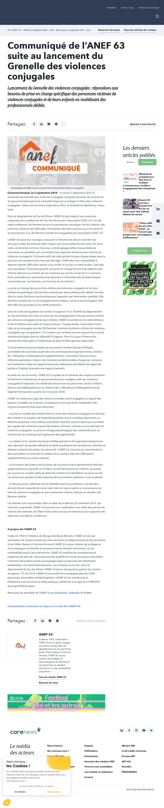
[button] (7, 802)
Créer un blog (127, 8)
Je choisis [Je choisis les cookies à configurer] (20, 792)
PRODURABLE (129, 772)
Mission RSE (128, 745)
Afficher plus (139, 251)
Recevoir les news (109, 29)
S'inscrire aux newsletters (98, 766)
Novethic (126, 766)
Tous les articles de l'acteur (140, 29)
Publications (89, 16)
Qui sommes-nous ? (58, 751)
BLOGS (62, 16)
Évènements (108, 16)
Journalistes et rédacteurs (98, 772)
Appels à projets (129, 16)
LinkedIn (74, 592)
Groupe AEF (128, 756)
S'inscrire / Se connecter (148, 8)
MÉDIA (51, 16)
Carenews (147, 162)
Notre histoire (54, 745)
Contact (88, 777)
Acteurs (130, 162)
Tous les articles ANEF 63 (52, 677)
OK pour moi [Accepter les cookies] (53, 792)
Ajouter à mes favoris (143, 124)
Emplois (147, 16)
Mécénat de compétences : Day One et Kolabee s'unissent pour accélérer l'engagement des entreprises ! (139, 183)
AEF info (126, 761)
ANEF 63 (16, 30)
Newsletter (111, 8)
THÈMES (73, 16)
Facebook (61, 592)
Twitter (87, 592)
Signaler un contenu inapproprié (91, 621)
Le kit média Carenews (134, 751)
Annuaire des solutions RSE (99, 761)
